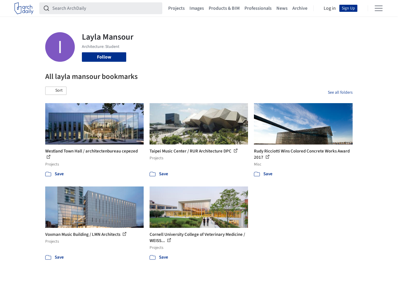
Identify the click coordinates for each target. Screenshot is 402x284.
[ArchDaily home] (23, 8)
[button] (56, 91)
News (282, 8)
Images (196, 8)
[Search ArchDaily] (105, 8)
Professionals (258, 8)
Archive (299, 8)
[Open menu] (378, 8)
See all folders (340, 92)
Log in (330, 8)
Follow (104, 57)
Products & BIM (224, 8)
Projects (176, 8)
